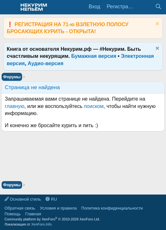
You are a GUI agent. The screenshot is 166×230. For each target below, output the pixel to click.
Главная (33, 213)
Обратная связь (19, 208)
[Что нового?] (145, 7)
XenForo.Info (41, 224)
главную (14, 106)
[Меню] (8, 7)
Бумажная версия (93, 56)
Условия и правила (58, 208)
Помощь (12, 213)
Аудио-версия (45, 63)
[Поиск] (158, 7)
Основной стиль (22, 199)
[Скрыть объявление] (156, 24)
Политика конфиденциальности (112, 208)
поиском (94, 106)
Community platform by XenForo (52, 219)
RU (51, 199)
